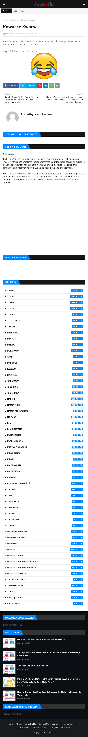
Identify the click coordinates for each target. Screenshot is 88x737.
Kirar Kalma (45, 453)
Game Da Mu (30, 724)
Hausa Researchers (45, 411)
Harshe (45, 399)
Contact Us (44, 724)
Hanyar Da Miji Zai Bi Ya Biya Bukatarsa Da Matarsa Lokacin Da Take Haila (49, 693)
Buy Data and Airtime (61, 727)
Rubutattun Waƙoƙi (45, 483)
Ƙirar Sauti (45, 603)
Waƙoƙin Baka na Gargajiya (45, 561)
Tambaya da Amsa (40, 727)
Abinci (45, 290)
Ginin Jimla (45, 393)
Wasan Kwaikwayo (45, 537)
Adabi (45, 296)
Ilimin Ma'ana (45, 429)
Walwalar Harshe (45, 531)
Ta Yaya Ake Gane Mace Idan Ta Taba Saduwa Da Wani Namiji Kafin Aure (48, 654)
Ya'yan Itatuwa (45, 579)
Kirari (45, 459)
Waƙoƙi (45, 549)
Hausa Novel (45, 405)
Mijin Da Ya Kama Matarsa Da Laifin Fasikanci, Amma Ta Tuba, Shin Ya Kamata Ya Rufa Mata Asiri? (48, 680)
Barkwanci (14, 20)
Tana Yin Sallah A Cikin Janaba (32, 665)
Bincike (45, 344)
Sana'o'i (45, 489)
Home (6, 20)
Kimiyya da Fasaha (45, 447)
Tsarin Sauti (45, 507)
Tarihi (45, 495)
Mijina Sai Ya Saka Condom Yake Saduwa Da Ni (41, 639)
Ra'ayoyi (45, 477)
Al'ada (45, 308)
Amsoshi (52, 732)
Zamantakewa (45, 585)
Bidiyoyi (45, 338)
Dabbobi (45, 362)
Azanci (45, 326)
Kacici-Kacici (45, 435)
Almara (45, 314)
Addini (45, 302)
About (18, 724)
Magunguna (45, 465)
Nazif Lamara (11, 33)
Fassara (45, 368)
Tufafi (45, 525)
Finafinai (45, 374)
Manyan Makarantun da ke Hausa (66, 724)
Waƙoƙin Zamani (45, 573)
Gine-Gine (45, 386)
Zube (45, 591)
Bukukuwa (45, 350)
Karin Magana (45, 441)
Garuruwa (45, 380)
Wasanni (45, 543)
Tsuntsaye (45, 519)
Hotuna (45, 417)
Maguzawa (45, 471)
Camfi (45, 356)
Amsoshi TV (45, 320)
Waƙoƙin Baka (45, 555)
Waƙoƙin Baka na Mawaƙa (45, 567)
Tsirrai (45, 513)
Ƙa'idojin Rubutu (45, 597)
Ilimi (45, 423)
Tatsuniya (45, 501)
